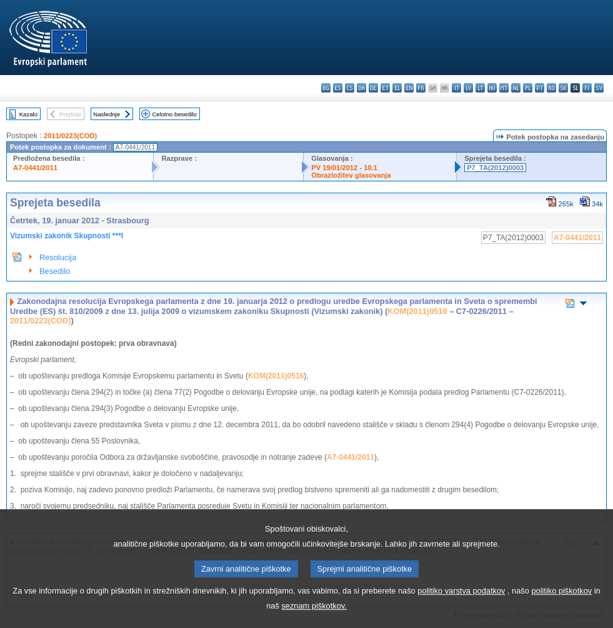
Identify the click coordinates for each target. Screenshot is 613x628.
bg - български (326, 88)
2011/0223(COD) (70, 135)
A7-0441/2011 (35, 167)
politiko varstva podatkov (461, 600)
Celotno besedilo (174, 114)
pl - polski (527, 88)
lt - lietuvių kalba (480, 88)
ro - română (551, 88)
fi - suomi (587, 88)
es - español (337, 88)
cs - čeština (349, 88)
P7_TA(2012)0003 (495, 167)
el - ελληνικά (397, 88)
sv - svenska (599, 88)
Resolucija (57, 257)
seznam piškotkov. (313, 615)
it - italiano (456, 88)
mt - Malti (504, 88)
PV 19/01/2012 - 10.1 (344, 167)
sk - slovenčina (563, 88)
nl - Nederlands (516, 88)
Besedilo (54, 271)
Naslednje (106, 114)
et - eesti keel (385, 88)
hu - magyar (492, 88)
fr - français (421, 88)
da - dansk (361, 88)
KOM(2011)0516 (417, 311)
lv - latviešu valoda (468, 88)
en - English (409, 88)
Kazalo (28, 114)
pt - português (539, 88)
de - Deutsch (373, 88)
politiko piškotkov (561, 600)
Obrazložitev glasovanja (351, 175)
